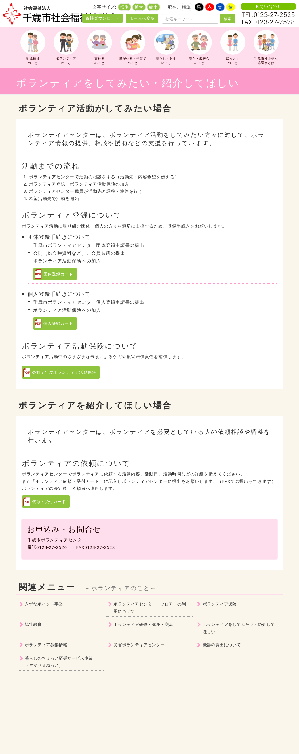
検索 (227, 18)
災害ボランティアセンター (139, 644)
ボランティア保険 (220, 604)
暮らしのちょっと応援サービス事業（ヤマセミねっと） (59, 661)
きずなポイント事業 (44, 604)
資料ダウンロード (102, 18)
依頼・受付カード (49, 501)
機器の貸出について (222, 644)
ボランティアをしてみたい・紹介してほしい (239, 627)
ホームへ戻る (142, 18)
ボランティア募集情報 (46, 644)
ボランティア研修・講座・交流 (143, 624)
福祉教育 (33, 624)
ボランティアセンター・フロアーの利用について (149, 607)
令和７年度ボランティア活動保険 (64, 372)
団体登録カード (58, 274)
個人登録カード (58, 323)
